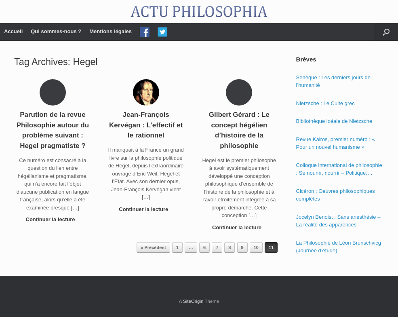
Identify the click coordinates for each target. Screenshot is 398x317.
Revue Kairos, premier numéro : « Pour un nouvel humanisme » (335, 143)
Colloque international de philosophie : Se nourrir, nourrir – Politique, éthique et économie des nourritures (339, 169)
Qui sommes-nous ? (56, 31)
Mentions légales (110, 31)
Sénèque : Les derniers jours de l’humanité (333, 81)
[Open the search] (386, 32)
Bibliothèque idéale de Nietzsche (334, 121)
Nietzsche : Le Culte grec (325, 103)
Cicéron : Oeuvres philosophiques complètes (335, 195)
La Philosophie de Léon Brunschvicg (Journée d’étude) (338, 247)
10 (256, 247)
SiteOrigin (193, 301)
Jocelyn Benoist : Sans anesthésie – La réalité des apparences (338, 221)
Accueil (13, 31)
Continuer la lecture (53, 219)
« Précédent (153, 247)
